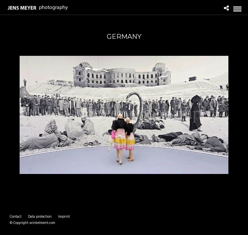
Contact (16, 217)
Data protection (40, 217)
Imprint (64, 217)
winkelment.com (42, 223)
